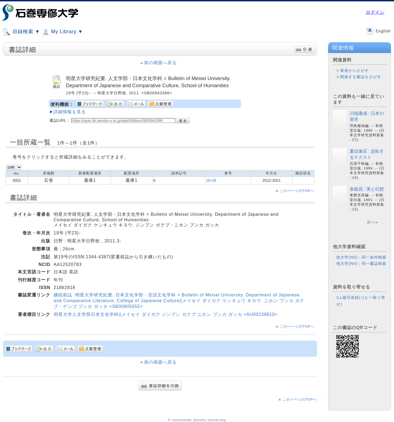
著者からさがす (354, 70)
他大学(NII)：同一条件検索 (361, 257)
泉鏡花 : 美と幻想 (367, 189)
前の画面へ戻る (160, 62)
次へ (371, 222)
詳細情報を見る (69, 111)
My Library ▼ (62, 32)
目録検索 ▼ (21, 32)
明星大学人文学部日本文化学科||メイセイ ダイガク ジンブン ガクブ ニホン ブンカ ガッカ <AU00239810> (166, 314)
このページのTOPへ (297, 191)
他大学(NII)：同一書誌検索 (361, 263)
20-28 (211, 180)
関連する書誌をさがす (360, 77)
